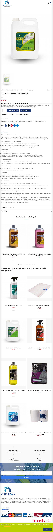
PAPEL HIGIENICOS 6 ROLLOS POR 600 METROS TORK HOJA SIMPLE (39, 433)
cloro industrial (15, 121)
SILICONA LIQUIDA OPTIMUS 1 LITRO (13, 305)
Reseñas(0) (4, 211)
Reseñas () (7, 97)
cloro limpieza (7, 121)
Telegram (17, 125)
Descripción (4, 132)
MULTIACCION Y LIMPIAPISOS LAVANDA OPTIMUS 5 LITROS (14, 433)
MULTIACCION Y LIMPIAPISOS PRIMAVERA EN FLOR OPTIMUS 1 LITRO (39, 255)
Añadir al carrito (13, 110)
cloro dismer (23, 121)
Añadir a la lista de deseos (22, 114)
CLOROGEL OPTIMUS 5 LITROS (13, 348)
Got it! (47, 529)
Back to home (49, 90)
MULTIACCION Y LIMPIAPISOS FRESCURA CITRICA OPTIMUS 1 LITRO (13, 255)
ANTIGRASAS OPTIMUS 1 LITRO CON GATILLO (39, 348)
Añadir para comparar (8, 114)
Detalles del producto (7, 207)
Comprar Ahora (25, 110)
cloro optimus (4, 123)
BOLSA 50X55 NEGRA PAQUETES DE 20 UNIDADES (39, 390)
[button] (18, 264)
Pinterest (11, 125)
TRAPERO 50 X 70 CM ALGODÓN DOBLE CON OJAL (39, 306)
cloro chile (30, 121)
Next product (51, 90)
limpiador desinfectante (39, 121)
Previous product (48, 90)
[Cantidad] (3, 110)
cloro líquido (12, 123)
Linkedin (14, 125)
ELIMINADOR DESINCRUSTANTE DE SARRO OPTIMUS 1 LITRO (14, 391)
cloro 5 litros (19, 123)
